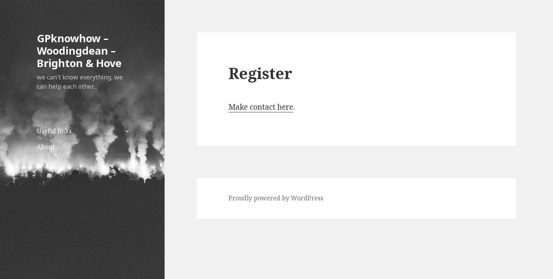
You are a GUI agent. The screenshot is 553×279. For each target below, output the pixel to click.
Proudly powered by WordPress (275, 198)
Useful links (54, 131)
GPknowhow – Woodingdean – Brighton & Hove (79, 50)
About (46, 147)
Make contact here (260, 107)
